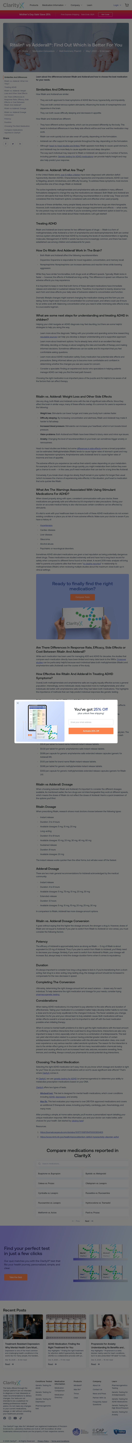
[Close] (18, 703)
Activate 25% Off (91, 731)
